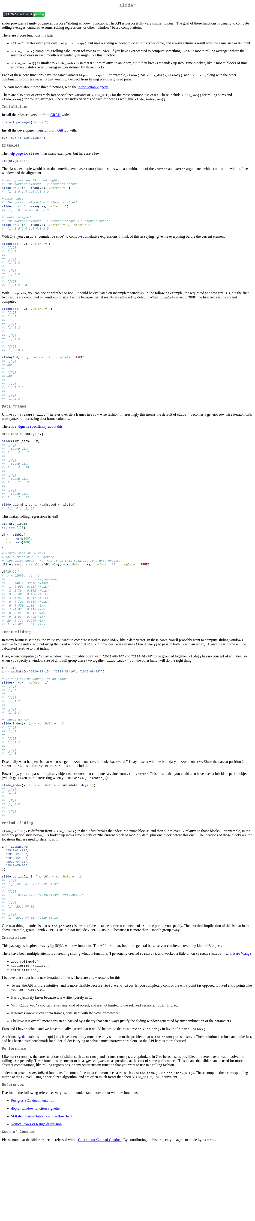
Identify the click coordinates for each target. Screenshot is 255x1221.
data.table (29, 1109)
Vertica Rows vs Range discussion (36, 1198)
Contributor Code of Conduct (100, 1215)
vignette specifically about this (40, 453)
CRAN (55, 117)
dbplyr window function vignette (35, 1183)
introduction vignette (93, 88)
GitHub (62, 132)
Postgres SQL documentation (32, 1175)
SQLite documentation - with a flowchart (41, 1191)
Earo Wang (241, 1026)
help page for (25, 157)
